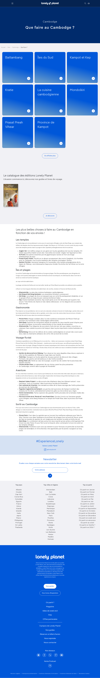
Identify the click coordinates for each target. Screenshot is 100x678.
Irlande (18, 508)
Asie (9, 47)
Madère (51, 537)
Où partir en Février (87, 492)
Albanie (19, 490)
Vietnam (51, 539)
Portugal (18, 523)
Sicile (51, 527)
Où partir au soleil (87, 523)
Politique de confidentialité (29, 673)
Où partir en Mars (87, 494)
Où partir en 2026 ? (87, 527)
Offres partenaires (50, 619)
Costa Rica (19, 497)
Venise (50, 534)
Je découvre (50, 216)
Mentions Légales (15, 673)
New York (50, 513)
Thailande (19, 527)
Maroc (18, 518)
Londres (51, 501)
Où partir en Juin (87, 501)
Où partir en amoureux (87, 520)
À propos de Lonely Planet (50, 626)
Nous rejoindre (50, 638)
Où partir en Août (87, 506)
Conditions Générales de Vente (68, 673)
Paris (51, 515)
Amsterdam (50, 490)
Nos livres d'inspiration (50, 593)
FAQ (50, 615)
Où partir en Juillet (87, 504)
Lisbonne (50, 499)
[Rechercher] (85, 3)
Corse (50, 497)
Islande (19, 511)
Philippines (19, 520)
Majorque (50, 506)
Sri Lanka (18, 525)
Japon (18, 515)
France (18, 504)
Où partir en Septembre (87, 508)
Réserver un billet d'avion (50, 634)
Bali (50, 492)
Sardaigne (50, 525)
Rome (51, 523)
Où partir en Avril (87, 497)
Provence (50, 520)
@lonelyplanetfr (50, 450)
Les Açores (50, 530)
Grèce (19, 506)
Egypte (19, 501)
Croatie (19, 492)
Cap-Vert (18, 494)
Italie (19, 513)
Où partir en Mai (87, 499)
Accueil (3, 47)
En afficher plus (50, 156)
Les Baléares (51, 532)
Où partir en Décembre (87, 515)
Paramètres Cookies (84, 673)
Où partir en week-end (87, 518)
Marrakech (51, 511)
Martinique (51, 508)
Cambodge (50, 22)
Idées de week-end (50, 611)
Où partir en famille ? (87, 525)
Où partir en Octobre (87, 511)
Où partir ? (50, 602)
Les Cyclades (51, 494)
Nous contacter (50, 642)
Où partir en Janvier (87, 490)
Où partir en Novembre (87, 513)
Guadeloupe (50, 504)
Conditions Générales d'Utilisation (48, 673)
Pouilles (51, 518)
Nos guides (50, 586)
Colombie (18, 499)
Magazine (50, 607)
